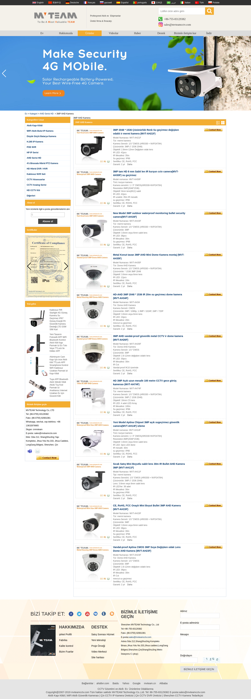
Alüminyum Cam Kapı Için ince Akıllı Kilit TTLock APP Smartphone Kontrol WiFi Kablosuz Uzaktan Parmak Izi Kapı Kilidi (59, 365)
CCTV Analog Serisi (36, 185)
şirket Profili (65, 634)
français (91, 2)
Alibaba (163, 683)
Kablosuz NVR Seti (36, 174)
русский (108, 2)
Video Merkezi (99, 651)
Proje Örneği (98, 645)
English (40, 2)
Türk (201, 2)
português (142, 2)
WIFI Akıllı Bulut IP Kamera (40, 131)
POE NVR (31, 147)
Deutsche (74, 2)
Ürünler (89, 33)
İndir (209, 33)
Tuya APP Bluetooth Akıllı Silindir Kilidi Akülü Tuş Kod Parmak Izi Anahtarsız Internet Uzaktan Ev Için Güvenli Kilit (59, 387)
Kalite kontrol (66, 645)
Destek (161, 33)
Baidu (116, 683)
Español (124, 2)
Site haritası (97, 657)
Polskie (216, 2)
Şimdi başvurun (47, 458)
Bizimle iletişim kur (185, 33)
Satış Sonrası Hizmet (102, 634)
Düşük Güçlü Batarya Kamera (41, 136)
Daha (129, 164)
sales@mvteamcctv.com (177, 24)
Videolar (113, 33)
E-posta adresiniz (189, 622)
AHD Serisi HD (47, 113)
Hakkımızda (66, 33)
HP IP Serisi (33, 152)
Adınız (183, 611)
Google (136, 683)
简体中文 (57, 2)
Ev (42, 33)
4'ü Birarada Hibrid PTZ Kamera (42, 163)
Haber (137, 33)
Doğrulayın (186, 655)
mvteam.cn (150, 683)
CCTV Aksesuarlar (36, 179)
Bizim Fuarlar (66, 651)
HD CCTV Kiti (33, 190)
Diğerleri (31, 196)
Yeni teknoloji (98, 640)
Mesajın (184, 634)
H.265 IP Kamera (35, 142)
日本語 (159, 2)
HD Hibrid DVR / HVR (37, 169)
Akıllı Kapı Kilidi (35, 125)
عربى (173, 2)
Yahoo (125, 683)
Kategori (33, 113)
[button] (247, 73)
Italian (188, 2)
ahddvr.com (102, 683)
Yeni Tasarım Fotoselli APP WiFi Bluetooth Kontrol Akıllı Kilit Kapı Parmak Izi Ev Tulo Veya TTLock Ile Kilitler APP (58, 342)
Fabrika (63, 640)
